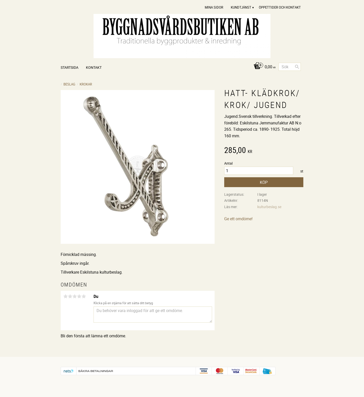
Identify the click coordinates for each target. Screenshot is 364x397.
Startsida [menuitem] (69, 67)
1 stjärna (65, 296)
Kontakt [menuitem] (94, 67)
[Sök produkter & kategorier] (290, 67)
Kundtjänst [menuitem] (241, 7)
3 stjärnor (74, 296)
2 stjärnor (70, 296)
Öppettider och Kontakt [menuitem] (280, 7)
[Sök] (297, 67)
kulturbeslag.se (269, 206)
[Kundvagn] (263, 67)
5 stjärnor (83, 296)
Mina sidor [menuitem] (214, 7)
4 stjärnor (79, 296)
